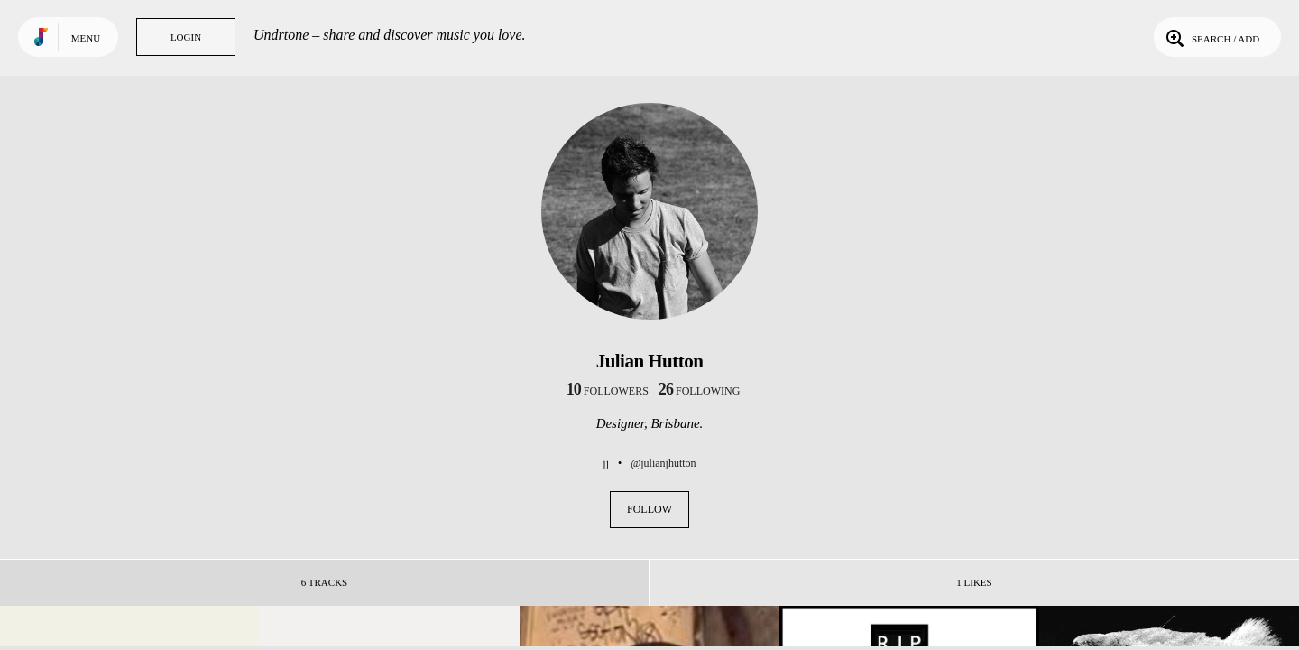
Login (185, 37)
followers (608, 391)
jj (606, 463)
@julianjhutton (663, 463)
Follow (649, 509)
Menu (85, 37)
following (700, 391)
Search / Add (1211, 37)
